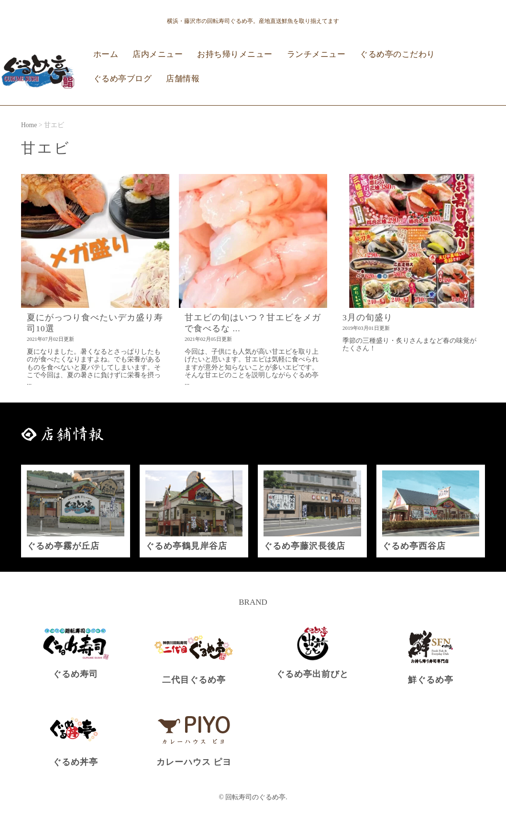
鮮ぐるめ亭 (430, 680)
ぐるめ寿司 (75, 674)
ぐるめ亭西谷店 (414, 546)
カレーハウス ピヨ (193, 762)
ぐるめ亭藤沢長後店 (304, 546)
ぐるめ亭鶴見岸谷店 (186, 546)
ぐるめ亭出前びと (312, 674)
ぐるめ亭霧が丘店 (63, 546)
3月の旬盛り (367, 317)
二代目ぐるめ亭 (194, 680)
